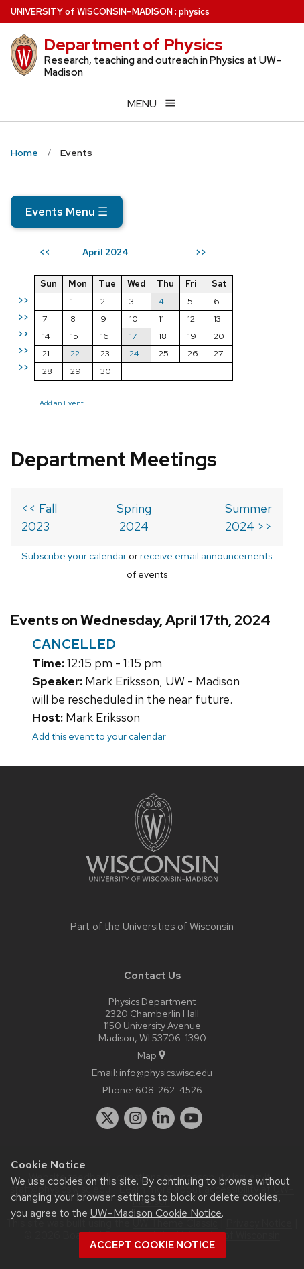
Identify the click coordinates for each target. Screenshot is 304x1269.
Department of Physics (133, 44)
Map (152, 1055)
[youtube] (191, 1118)
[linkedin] (163, 1118)
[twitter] (107, 1118)
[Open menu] (152, 103)
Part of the (152, 926)
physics (194, 11)
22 (75, 353)
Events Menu (66, 211)
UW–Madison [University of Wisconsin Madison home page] (92, 11)
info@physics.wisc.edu (165, 1072)
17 (133, 336)
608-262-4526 (168, 1089)
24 (134, 353)
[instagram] (135, 1118)
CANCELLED (74, 644)
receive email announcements (206, 555)
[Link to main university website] (152, 884)
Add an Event (62, 402)
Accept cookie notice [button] (152, 1245)
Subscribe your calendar (74, 555)
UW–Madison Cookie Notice (156, 1213)
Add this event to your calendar (99, 736)
